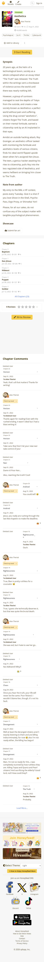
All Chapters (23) (22, 296)
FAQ (22, 936)
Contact (22, 938)
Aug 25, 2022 (28, 793)
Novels (11, 3)
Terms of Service (22, 941)
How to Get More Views (22, 933)
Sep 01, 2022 (8, 376)
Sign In (39, 3)
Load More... (22, 808)
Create (18, 3)
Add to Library (11, 43)
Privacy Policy (22, 943)
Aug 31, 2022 (28, 491)
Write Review (22, 317)
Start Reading (22, 52)
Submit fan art (12, 230)
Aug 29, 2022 (8, 690)
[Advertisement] (22, 336)
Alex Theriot (25, 21)
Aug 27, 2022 (8, 729)
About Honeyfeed (22, 931)
